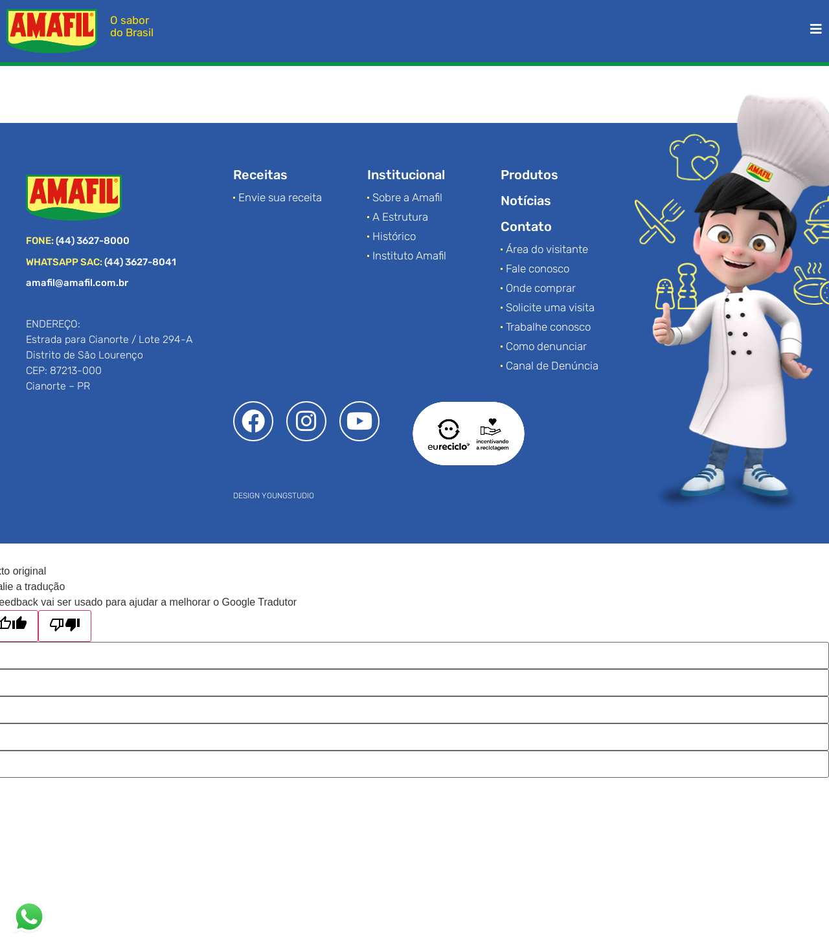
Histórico (394, 236)
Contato (526, 226)
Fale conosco (537, 268)
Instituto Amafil (409, 255)
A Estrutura (400, 216)
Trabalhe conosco (548, 326)
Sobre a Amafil (407, 197)
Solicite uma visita (550, 307)
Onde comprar (541, 287)
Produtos (529, 174)
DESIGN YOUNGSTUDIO (273, 495)
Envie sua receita (280, 197)
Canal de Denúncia (552, 365)
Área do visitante (547, 249)
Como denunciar (546, 346)
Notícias (526, 200)
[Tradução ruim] (64, 626)
